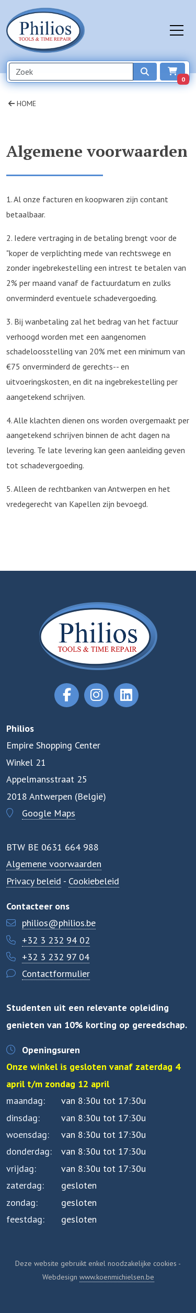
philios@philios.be (59, 923)
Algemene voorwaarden (53, 864)
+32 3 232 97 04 (55, 957)
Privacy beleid (33, 881)
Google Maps (48, 813)
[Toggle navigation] (177, 30)
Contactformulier (56, 974)
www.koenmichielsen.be (116, 1277)
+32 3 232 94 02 (56, 940)
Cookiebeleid (93, 881)
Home (22, 103)
